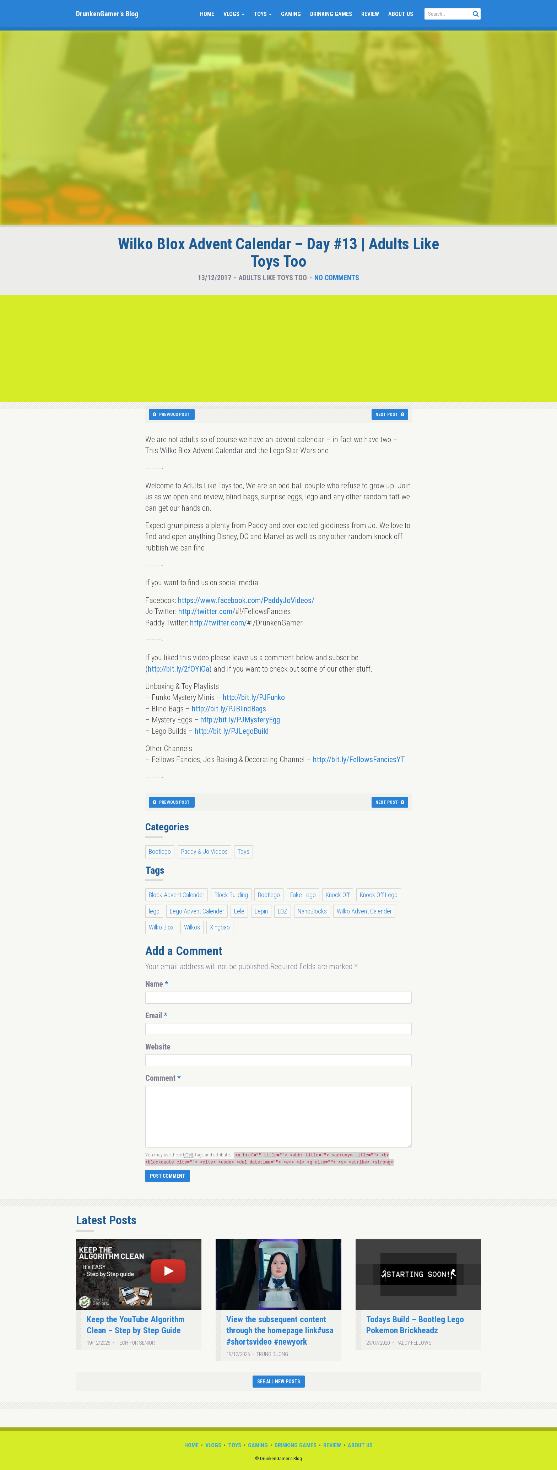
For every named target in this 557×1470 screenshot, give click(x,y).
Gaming (291, 14)
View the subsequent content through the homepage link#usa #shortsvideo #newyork (280, 1330)
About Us (400, 14)
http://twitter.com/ (206, 611)
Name (156, 984)
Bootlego (160, 851)
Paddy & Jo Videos (204, 851)
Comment (163, 1078)
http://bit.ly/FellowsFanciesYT (359, 759)
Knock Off (338, 895)
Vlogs (233, 14)
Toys (263, 14)
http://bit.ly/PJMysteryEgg (240, 719)
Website (158, 1046)
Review (370, 14)
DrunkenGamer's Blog (107, 14)
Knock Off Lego (379, 895)
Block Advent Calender (176, 895)
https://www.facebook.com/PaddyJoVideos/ (246, 600)
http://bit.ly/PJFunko (254, 697)
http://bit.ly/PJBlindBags (229, 708)
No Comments (336, 277)
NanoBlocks (312, 911)
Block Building (231, 895)
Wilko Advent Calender (364, 911)
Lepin (261, 911)
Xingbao (220, 927)
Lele (239, 911)
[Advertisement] (278, 348)
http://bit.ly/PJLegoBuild (232, 731)
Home (207, 14)
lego (154, 911)
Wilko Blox (161, 927)
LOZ (282, 911)
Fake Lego (303, 895)
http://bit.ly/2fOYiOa (178, 669)
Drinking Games (331, 14)
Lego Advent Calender (197, 911)
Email (156, 1015)
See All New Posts (278, 1381)
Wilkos (192, 927)
